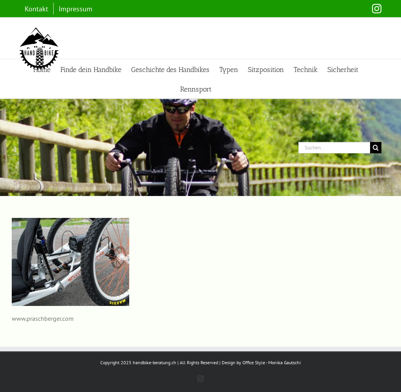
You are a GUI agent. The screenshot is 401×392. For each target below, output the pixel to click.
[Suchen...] (334, 147)
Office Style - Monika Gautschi (271, 362)
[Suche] (375, 147)
